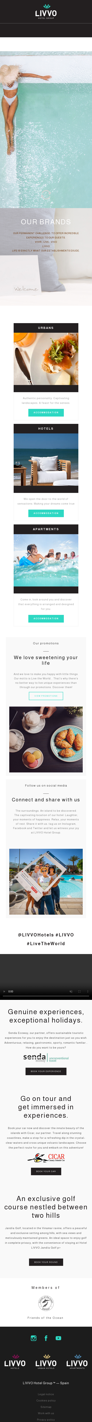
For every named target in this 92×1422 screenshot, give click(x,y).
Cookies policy (46, 1400)
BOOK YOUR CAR (46, 1171)
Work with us (46, 1413)
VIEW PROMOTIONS (46, 696)
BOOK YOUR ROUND (46, 1262)
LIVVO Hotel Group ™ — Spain (46, 1383)
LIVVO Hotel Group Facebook (46, 1338)
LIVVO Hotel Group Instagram (33, 1338)
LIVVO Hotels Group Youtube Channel (58, 1338)
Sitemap (46, 1407)
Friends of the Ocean (45, 1317)
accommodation (46, 412)
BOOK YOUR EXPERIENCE (46, 1071)
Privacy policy (46, 1419)
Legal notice (46, 1394)
